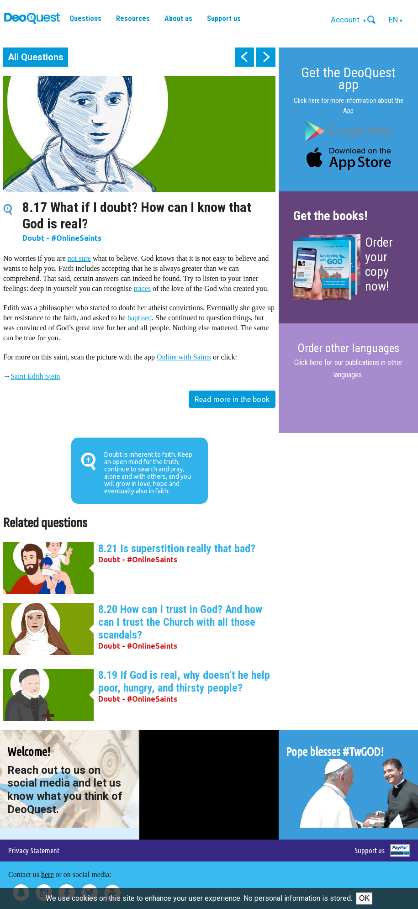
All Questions (35, 57)
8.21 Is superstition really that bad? (176, 548)
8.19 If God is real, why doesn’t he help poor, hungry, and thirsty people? (184, 681)
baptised (139, 318)
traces (142, 288)
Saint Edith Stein (35, 376)
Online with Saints (184, 357)
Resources (133, 18)
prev (244, 57)
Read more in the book (232, 399)
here (47, 874)
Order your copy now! (379, 264)
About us (178, 18)
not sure (79, 258)
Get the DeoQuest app (348, 78)
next (265, 57)
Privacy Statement (33, 850)
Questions (85, 18)
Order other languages (348, 348)
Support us (224, 18)
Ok (364, 898)
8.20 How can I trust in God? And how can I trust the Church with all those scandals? (180, 622)
